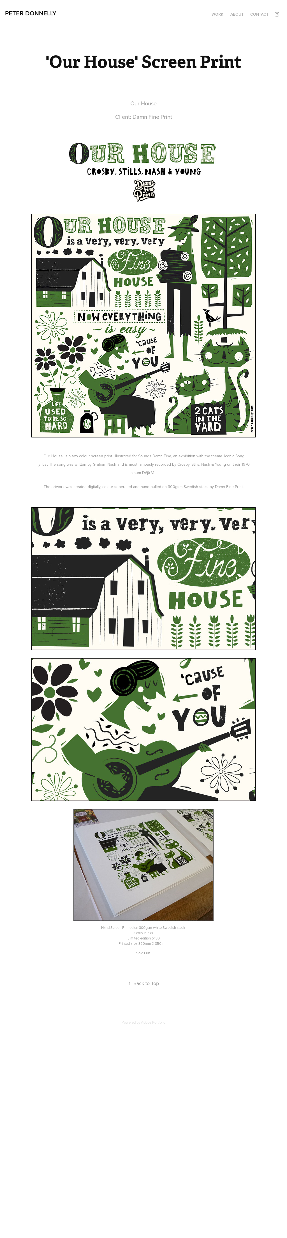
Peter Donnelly (30, 13)
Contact (259, 14)
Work (217, 14)
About (237, 14)
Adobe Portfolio (153, 1022)
